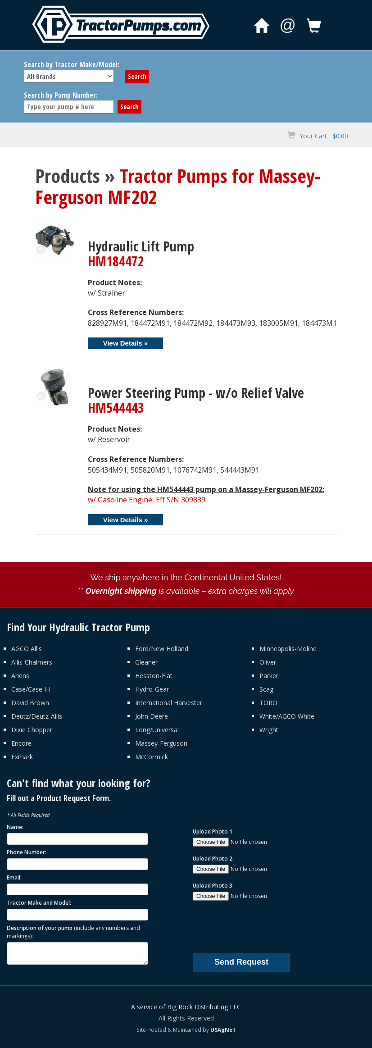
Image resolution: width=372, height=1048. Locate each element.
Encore (21, 743)
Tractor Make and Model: (39, 903)
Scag (266, 689)
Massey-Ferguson (161, 743)
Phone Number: (26, 852)
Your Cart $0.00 (323, 136)
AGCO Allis (26, 648)
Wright (268, 729)
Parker (268, 675)
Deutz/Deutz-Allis (36, 716)
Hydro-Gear (152, 689)
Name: (15, 827)
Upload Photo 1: (213, 831)
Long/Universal (157, 729)
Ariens (20, 675)
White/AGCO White (286, 716)
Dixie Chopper (31, 729)
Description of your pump (73, 931)
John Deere (151, 716)
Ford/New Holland (161, 648)
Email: (14, 877)
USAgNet (223, 1029)
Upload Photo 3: (213, 885)
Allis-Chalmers (31, 662)
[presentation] (261, 926)
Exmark (22, 756)
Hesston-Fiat (153, 675)
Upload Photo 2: (213, 858)
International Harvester (168, 702)
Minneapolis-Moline (288, 648)
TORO (268, 702)
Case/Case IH (30, 689)
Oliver (267, 662)
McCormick (151, 756)
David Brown (30, 702)
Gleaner (146, 662)
